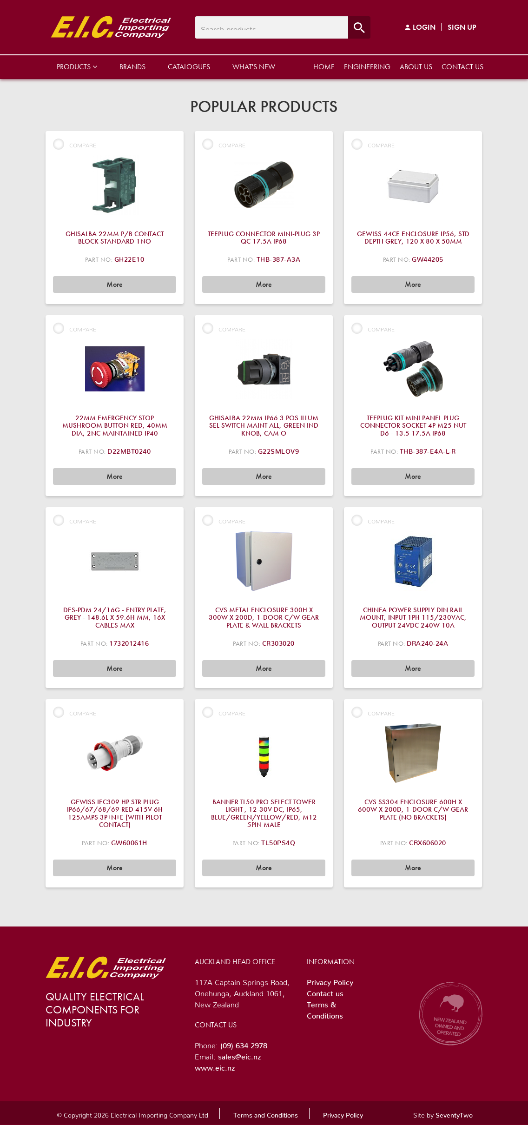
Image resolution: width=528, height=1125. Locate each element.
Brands (132, 67)
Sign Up (462, 27)
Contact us (462, 67)
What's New (253, 67)
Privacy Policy (330, 980)
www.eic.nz (215, 1066)
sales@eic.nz (239, 1055)
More (114, 284)
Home (324, 67)
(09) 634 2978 (243, 1043)
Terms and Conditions (265, 1113)
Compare (74, 144)
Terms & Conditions (325, 1008)
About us (416, 67)
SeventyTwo (454, 1113)
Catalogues (189, 67)
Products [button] (77, 67)
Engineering (367, 67)
